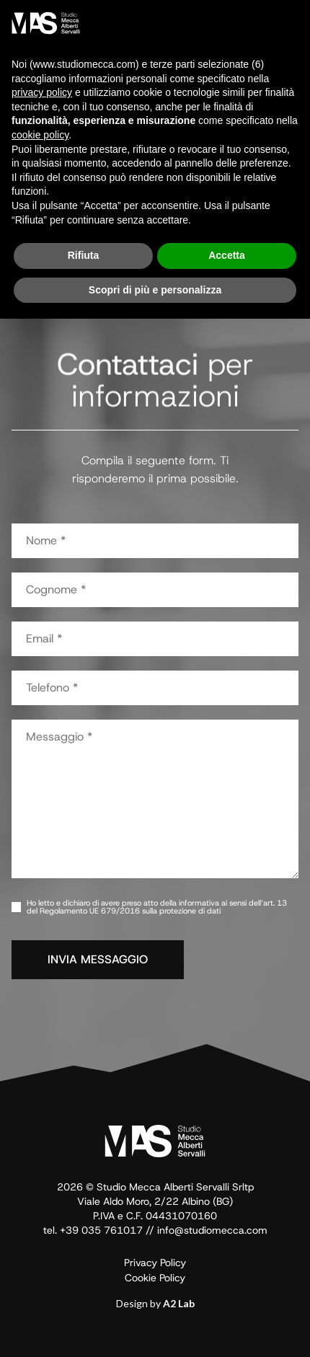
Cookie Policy (155, 1277)
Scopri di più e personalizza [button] (155, 290)
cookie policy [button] (40, 135)
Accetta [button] (226, 255)
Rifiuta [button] (83, 255)
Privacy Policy (155, 1262)
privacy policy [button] (42, 92)
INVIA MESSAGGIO (98, 959)
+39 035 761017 (101, 1230)
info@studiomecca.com (212, 1230)
